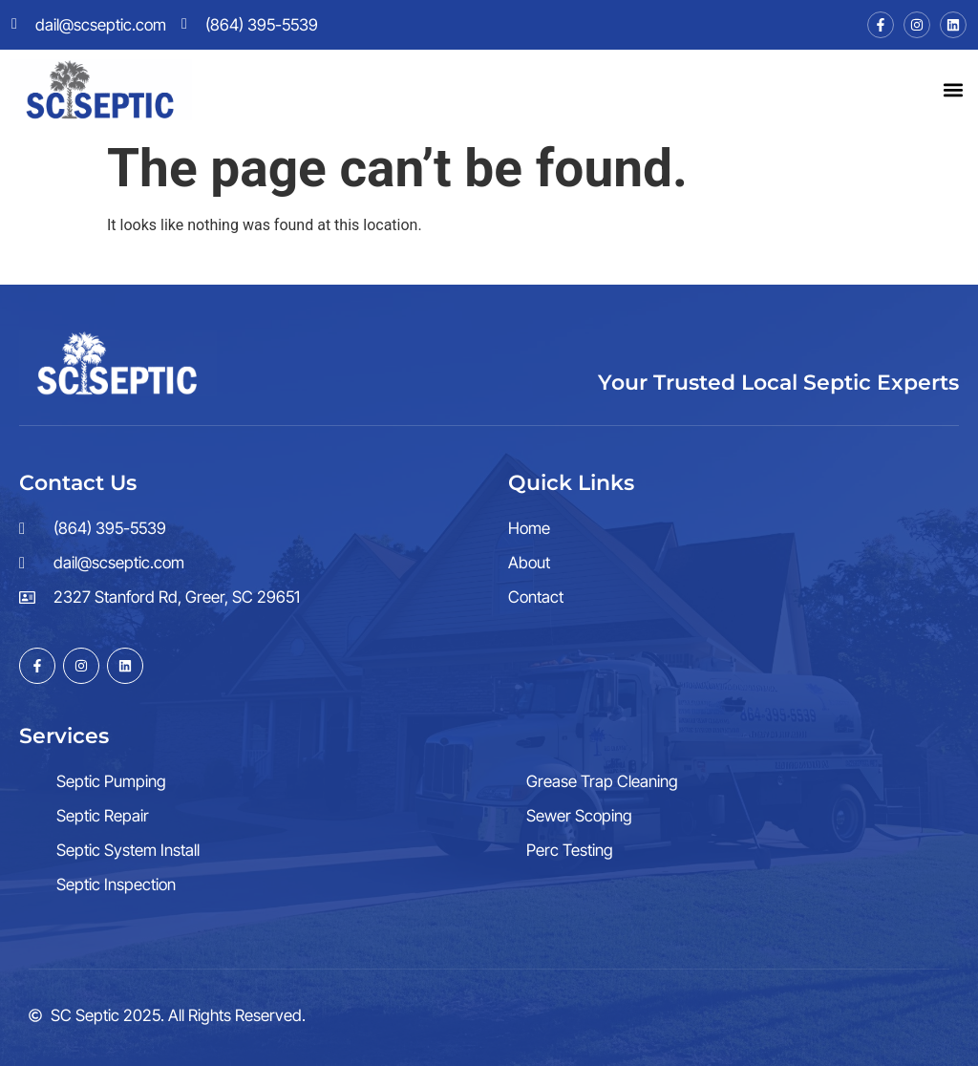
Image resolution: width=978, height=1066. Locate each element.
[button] (952, 89)
